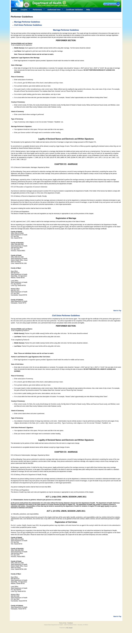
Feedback (70, 623)
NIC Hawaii (69, 627)
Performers (37, 10)
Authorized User (54, 10)
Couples (24, 10)
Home (15, 10)
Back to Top (117, 310)
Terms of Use (62, 623)
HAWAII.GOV (117, 0)
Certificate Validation (74, 10)
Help (88, 10)
